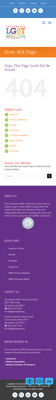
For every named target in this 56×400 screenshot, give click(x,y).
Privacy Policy (11, 386)
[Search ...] (25, 176)
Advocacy (14, 130)
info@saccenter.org (16, 311)
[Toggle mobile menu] (50, 22)
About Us (14, 114)
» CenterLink (10, 358)
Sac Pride (14, 151)
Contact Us (13, 266)
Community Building (19, 135)
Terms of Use (23, 386)
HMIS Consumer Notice (19, 279)
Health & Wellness (18, 119)
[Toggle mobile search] (43, 22)
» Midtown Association (14, 361)
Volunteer (13, 260)
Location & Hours (16, 248)
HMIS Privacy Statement (19, 273)
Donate (12, 254)
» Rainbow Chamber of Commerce (19, 364)
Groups (13, 125)
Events (13, 146)
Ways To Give (16, 140)
